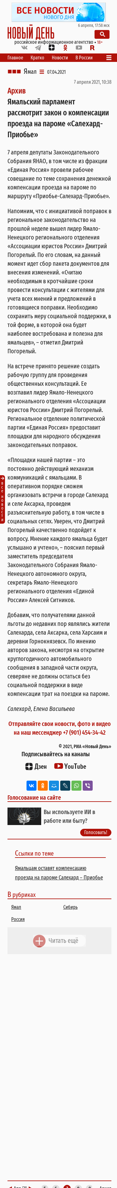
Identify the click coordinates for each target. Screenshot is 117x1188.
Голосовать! (95, 832)
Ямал (30, 71)
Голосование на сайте (34, 797)
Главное (15, 58)
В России (84, 58)
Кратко (37, 58)
